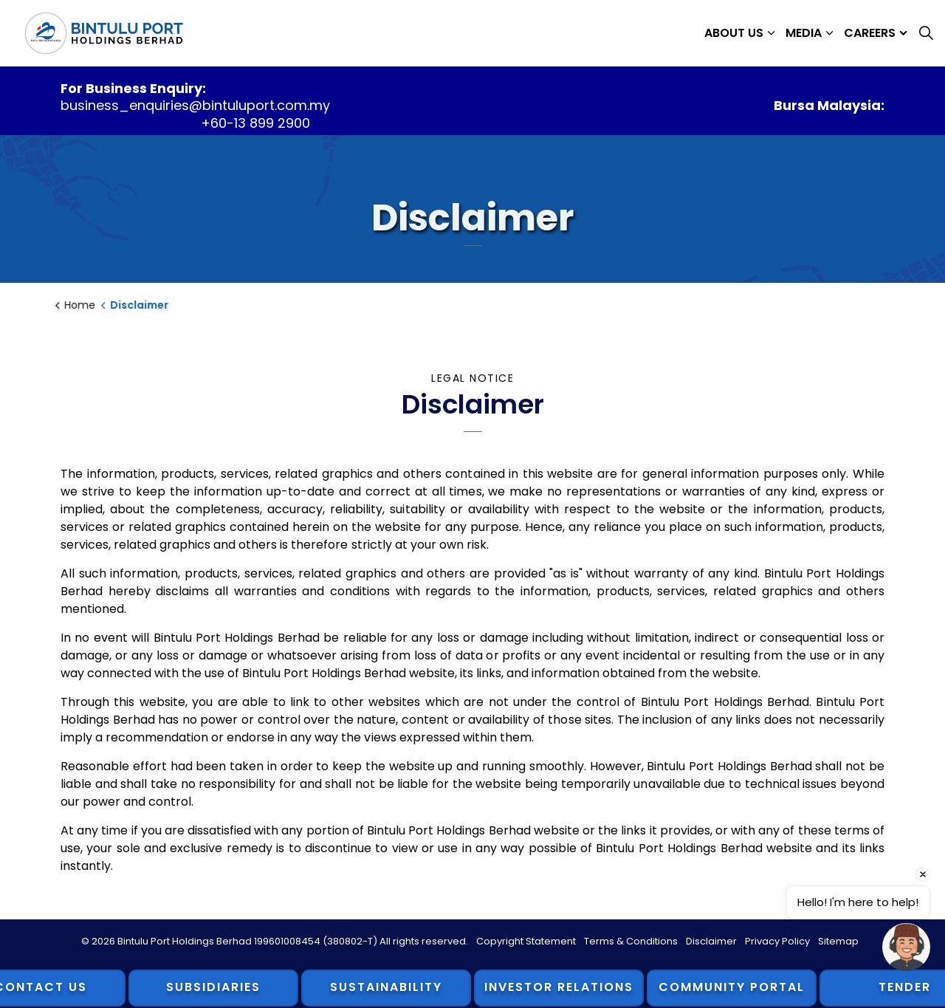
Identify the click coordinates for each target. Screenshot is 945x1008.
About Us (733, 32)
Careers (870, 32)
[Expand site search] (926, 33)
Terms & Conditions (631, 941)
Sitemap (838, 941)
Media (804, 32)
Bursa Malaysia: (829, 105)
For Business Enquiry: (133, 88)
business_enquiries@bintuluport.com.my (195, 105)
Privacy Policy (777, 941)
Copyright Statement (526, 941)
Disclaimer (711, 941)
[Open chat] (906, 947)
